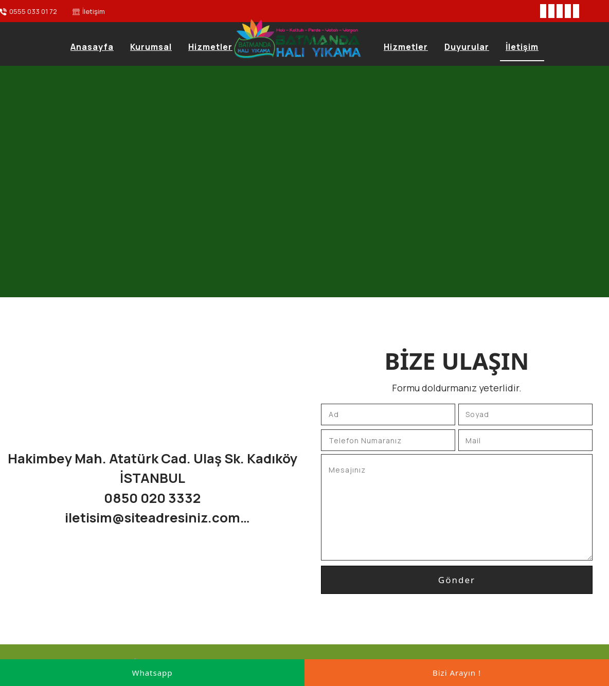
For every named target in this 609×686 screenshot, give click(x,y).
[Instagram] (560, 11)
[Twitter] (551, 11)
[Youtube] (568, 11)
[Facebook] (543, 11)
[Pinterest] (576, 11)
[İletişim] (89, 12)
